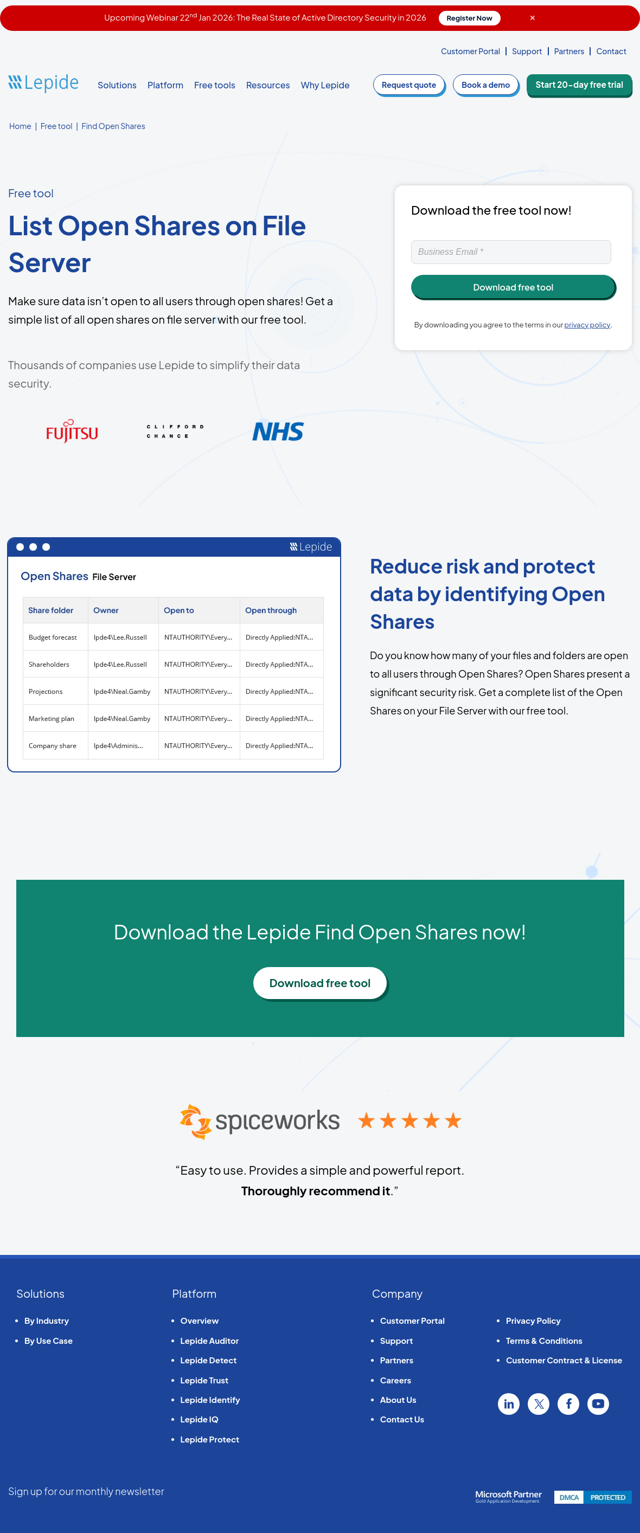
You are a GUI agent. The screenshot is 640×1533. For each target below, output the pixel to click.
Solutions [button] (117, 85)
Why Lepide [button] (325, 85)
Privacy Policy (533, 1320)
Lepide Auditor (210, 1340)
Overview (200, 1320)
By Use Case (48, 1340)
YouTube (598, 1404)
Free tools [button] (214, 85)
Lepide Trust (205, 1380)
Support (527, 51)
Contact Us (402, 1419)
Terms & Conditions (544, 1340)
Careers (395, 1380)
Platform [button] (165, 85)
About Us (398, 1399)
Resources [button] (268, 85)
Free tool (57, 126)
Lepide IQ (200, 1419)
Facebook (568, 1404)
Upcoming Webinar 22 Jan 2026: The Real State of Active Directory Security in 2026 (302, 17)
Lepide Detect (209, 1360)
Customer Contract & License (564, 1360)
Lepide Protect (210, 1439)
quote (416, 84)
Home (20, 126)
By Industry (46, 1320)
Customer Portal (470, 51)
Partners (569, 51)
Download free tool (320, 982)
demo (493, 84)
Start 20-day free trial (582, 84)
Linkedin (509, 1404)
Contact (611, 51)
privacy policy (588, 324)
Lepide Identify (210, 1399)
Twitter (538, 1404)
